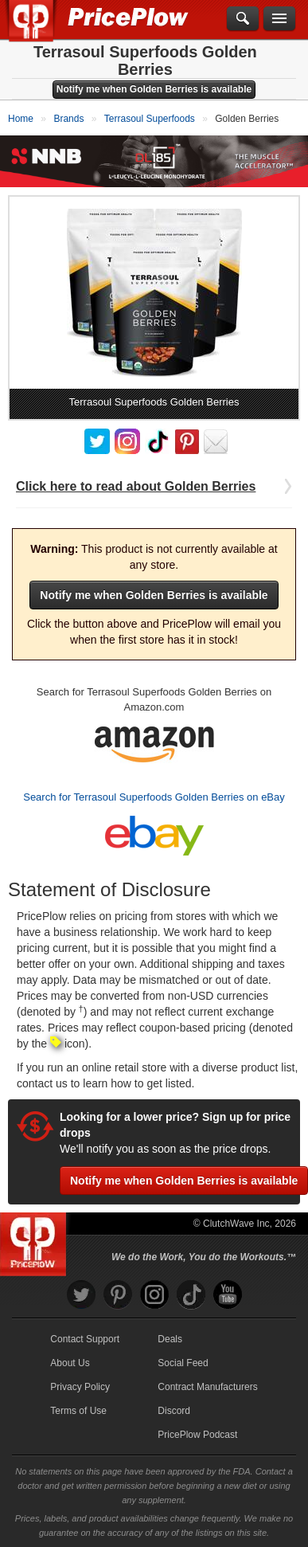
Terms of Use (78, 1410)
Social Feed (183, 1363)
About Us (69, 1363)
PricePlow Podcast (197, 1434)
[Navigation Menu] (279, 19)
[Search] (242, 19)
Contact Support (84, 1339)
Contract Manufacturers (207, 1386)
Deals (170, 1339)
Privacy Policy (80, 1386)
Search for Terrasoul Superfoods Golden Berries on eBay (154, 796)
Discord (174, 1410)
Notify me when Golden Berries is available (154, 89)
